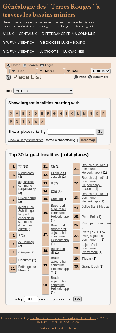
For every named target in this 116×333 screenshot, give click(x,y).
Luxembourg (27, 198)
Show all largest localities (25, 140)
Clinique (24, 252)
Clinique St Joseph (58, 175)
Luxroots (49, 51)
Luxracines (73, 51)
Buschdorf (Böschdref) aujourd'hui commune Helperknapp (60, 233)
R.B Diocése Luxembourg (62, 43)
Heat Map (88, 140)
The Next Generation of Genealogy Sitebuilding (63, 318)
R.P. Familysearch (18, 43)
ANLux (8, 34)
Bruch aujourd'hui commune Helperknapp (60, 283)
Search (32, 65)
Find (21, 71)
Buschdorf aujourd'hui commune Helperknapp (60, 211)
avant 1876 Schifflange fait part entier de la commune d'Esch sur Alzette (26, 218)
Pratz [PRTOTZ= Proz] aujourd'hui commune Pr (93, 235)
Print (82, 77)
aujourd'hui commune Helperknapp (27, 185)
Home (15, 65)
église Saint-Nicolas (95, 206)
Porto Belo (89, 217)
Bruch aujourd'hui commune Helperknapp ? (60, 265)
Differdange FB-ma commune (69, 34)
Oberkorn (24, 260)
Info (75, 71)
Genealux (28, 34)
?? (20, 166)
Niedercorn (26, 173)
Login (49, 65)
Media (49, 71)
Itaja (54, 191)
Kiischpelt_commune (96, 223)
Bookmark (100, 77)
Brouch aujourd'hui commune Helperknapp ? (95, 168)
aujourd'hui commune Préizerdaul (90, 248)
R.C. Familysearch (18, 51)
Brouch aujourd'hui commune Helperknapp (95, 197)
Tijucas (87, 258)
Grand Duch (90, 266)
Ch (53, 166)
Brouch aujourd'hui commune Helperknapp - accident (95, 183)
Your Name (68, 328)
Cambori (57, 199)
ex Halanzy (26, 242)
